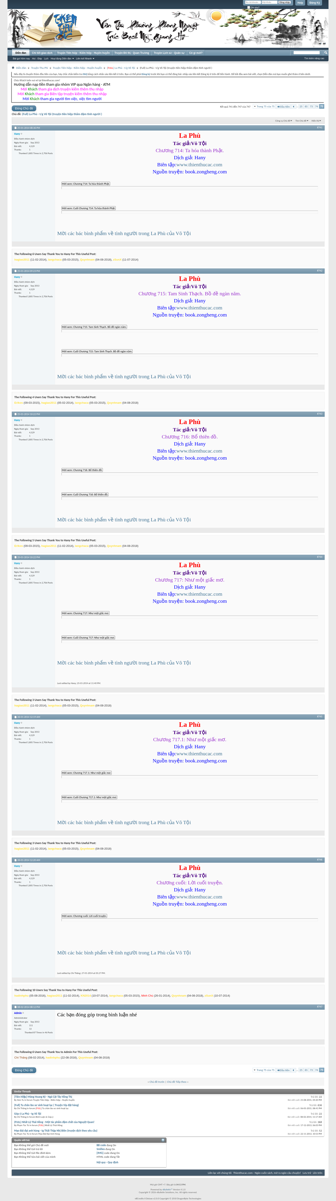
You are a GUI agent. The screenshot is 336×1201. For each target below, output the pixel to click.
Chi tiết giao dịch (42, 52)
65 (306, 106)
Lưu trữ (307, 1172)
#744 (319, 556)
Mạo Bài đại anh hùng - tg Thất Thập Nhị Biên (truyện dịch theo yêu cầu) (55, 1130)
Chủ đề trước (157, 1081)
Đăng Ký (314, 2)
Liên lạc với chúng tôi (220, 1172)
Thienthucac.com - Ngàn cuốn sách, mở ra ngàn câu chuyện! (267, 1172)
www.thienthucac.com (199, 164)
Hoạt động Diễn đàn (61, 58)
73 (311, 106)
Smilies (101, 1149)
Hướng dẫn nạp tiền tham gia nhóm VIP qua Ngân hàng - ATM (62, 84)
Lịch (46, 58)
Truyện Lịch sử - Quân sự (169, 52)
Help (300, 2)
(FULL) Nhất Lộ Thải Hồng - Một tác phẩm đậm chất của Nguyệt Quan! (54, 1122)
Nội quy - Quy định (107, 1162)
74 (316, 106)
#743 (319, 413)
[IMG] (100, 1153)
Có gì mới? (195, 52)
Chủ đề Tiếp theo (176, 1081)
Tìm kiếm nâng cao (314, 58)
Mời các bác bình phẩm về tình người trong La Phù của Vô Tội (124, 233)
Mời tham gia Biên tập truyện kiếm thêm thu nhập (62, 93)
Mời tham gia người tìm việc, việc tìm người (62, 98)
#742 (319, 270)
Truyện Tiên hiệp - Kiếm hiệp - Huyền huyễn (83, 52)
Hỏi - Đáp (37, 58)
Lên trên (317, 1172)
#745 (319, 716)
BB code (101, 1145)
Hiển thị (315, 120)
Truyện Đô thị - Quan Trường (131, 52)
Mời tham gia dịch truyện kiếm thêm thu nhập (62, 89)
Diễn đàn (20, 52)
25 (301, 106)
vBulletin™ (167, 1189)
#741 (319, 127)
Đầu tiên (283, 106)
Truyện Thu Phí (39, 67)
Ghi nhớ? (253, 7)
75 (321, 106)
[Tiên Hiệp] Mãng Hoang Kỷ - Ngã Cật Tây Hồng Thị (43, 1096)
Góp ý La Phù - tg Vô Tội (27, 1113)
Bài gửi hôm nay (21, 58)
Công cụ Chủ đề (282, 120)
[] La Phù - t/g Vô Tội (121, 67)
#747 (319, 1006)
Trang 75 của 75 (266, 106)
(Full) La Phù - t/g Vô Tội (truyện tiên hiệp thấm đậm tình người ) (62, 114)
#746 (319, 859)
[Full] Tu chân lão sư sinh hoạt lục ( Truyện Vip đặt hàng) (46, 1105)
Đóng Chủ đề (24, 108)
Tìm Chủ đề (301, 120)
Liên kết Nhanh (84, 58)
